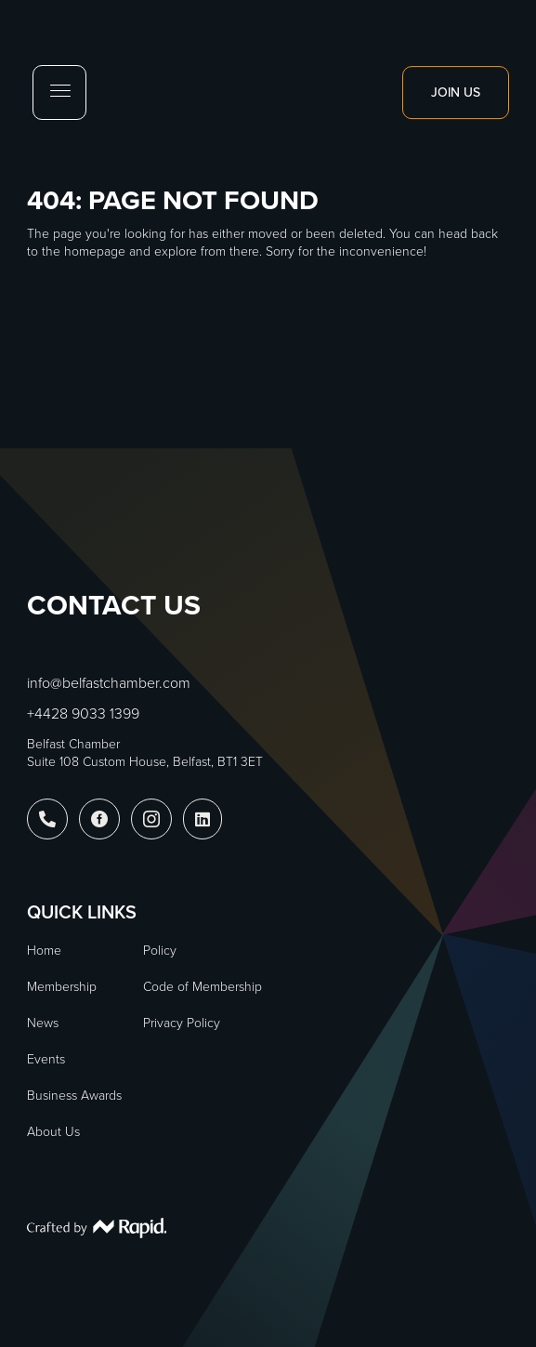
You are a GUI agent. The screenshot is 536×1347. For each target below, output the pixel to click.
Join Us (455, 92)
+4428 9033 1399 (83, 713)
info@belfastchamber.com (108, 682)
